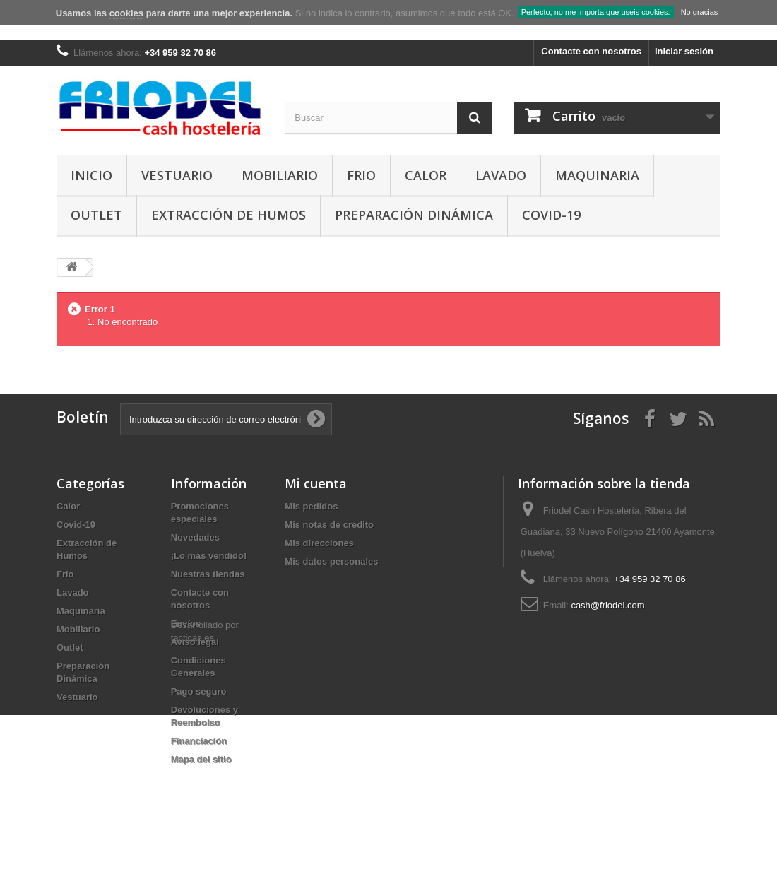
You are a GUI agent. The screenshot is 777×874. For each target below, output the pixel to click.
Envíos (186, 623)
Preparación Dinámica (414, 214)
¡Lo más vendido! (209, 555)
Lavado (500, 175)
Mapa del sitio (201, 759)
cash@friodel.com (607, 605)
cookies (126, 13)
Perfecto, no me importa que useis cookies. (595, 12)
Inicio (91, 175)
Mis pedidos (311, 506)
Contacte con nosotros (591, 51)
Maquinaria (597, 175)
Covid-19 (551, 214)
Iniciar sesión (684, 51)
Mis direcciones (319, 543)
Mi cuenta (316, 483)
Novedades (195, 537)
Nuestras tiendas (208, 574)
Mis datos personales (331, 561)
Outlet (96, 214)
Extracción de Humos (228, 214)
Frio (361, 175)
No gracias (699, 12)
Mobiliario (280, 175)
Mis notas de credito (329, 524)
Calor (425, 175)
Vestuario (177, 175)
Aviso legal (195, 642)
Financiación (199, 741)
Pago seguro (199, 691)
